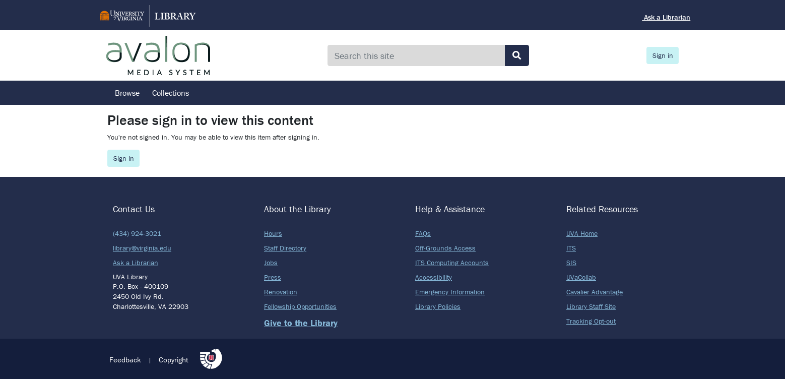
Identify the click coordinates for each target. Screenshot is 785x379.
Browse (127, 93)
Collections (170, 93)
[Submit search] (517, 55)
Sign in (662, 55)
